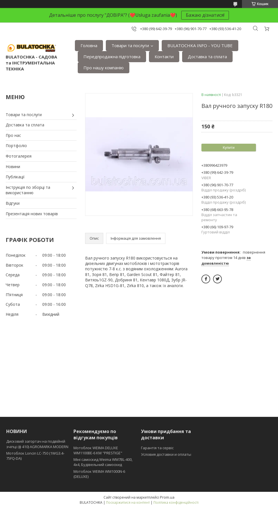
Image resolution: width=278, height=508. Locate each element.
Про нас (13, 135)
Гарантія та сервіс (157, 447)
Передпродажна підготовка (111, 56)
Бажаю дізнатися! (205, 15)
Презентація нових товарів (32, 213)
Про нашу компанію (103, 67)
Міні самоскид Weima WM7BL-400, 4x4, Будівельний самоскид (102, 462)
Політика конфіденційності (176, 502)
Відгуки (13, 203)
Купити (229, 147)
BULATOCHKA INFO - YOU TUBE (200, 45)
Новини (13, 166)
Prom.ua (167, 497)
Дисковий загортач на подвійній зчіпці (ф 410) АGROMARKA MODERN (37, 444)
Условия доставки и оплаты (166, 454)
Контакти (164, 56)
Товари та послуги (130, 45)
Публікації (15, 176)
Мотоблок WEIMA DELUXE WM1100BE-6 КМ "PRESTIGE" (97, 450)
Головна (89, 45)
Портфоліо (16, 145)
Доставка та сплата (207, 56)
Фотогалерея (18, 156)
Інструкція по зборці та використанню (28, 190)
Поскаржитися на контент (128, 502)
